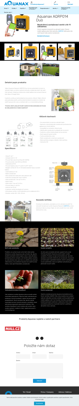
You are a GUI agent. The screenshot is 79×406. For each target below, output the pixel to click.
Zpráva (18, 362)
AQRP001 (61, 31)
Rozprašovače (44, 8)
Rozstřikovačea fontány (33, 8)
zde (42, 399)
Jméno (18, 354)
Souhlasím (39, 403)
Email (34, 354)
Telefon (51, 354)
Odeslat (39, 384)
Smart (6, 8)
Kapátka (22, 8)
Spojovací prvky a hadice (65, 8)
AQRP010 (66, 214)
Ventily (55, 8)
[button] (37, 340)
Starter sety (7, 12)
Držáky (14, 8)
